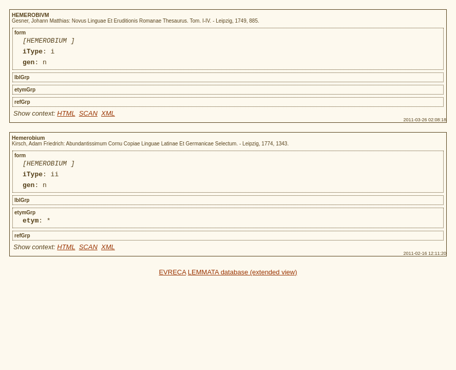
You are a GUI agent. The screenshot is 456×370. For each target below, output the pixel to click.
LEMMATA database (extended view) (242, 283)
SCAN (88, 118)
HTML (66, 118)
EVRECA (172, 283)
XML (108, 118)
